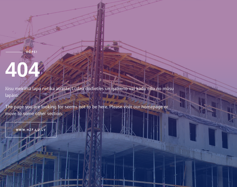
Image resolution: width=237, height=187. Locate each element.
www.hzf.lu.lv (31, 130)
